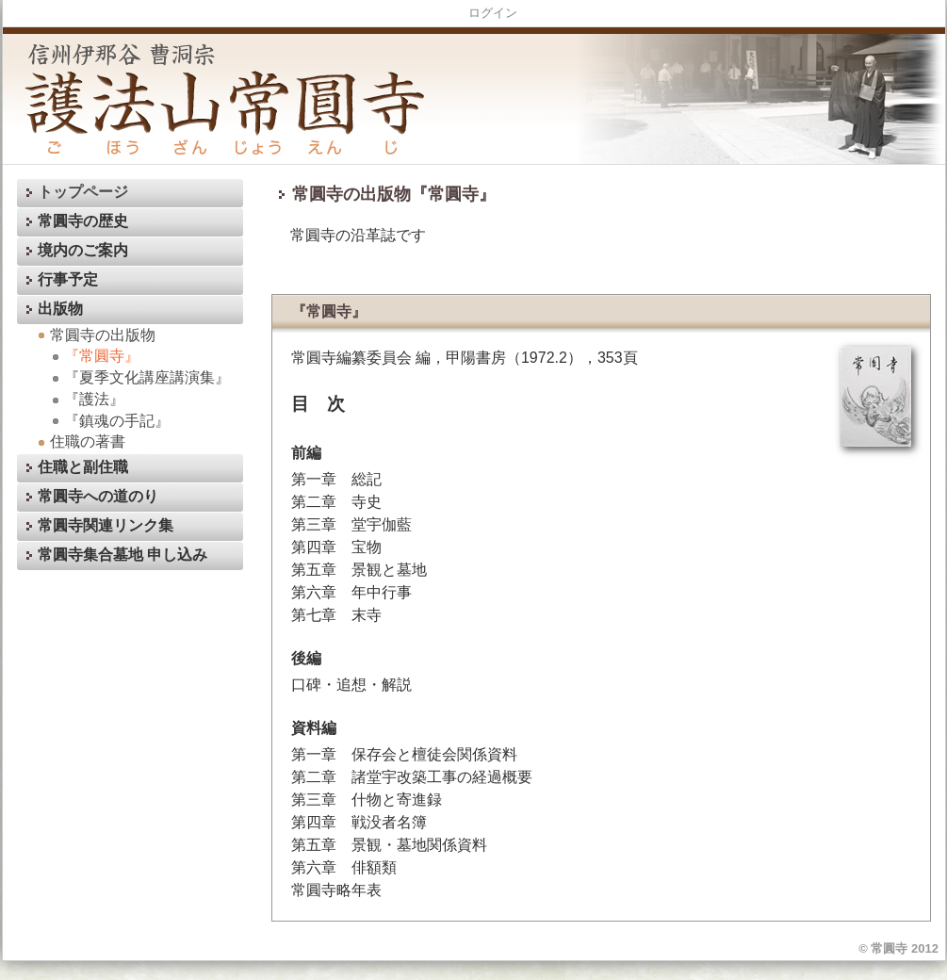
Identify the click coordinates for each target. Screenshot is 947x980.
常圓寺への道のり (89, 497)
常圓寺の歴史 (74, 222)
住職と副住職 (74, 468)
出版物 (52, 309)
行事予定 (59, 280)
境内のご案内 (74, 251)
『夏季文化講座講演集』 (138, 377)
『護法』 (85, 399)
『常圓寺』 (93, 356)
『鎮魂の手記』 (108, 421)
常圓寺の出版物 (94, 335)
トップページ (74, 193)
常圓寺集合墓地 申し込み (114, 555)
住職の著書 (79, 441)
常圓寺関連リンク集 (97, 526)
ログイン (492, 13)
